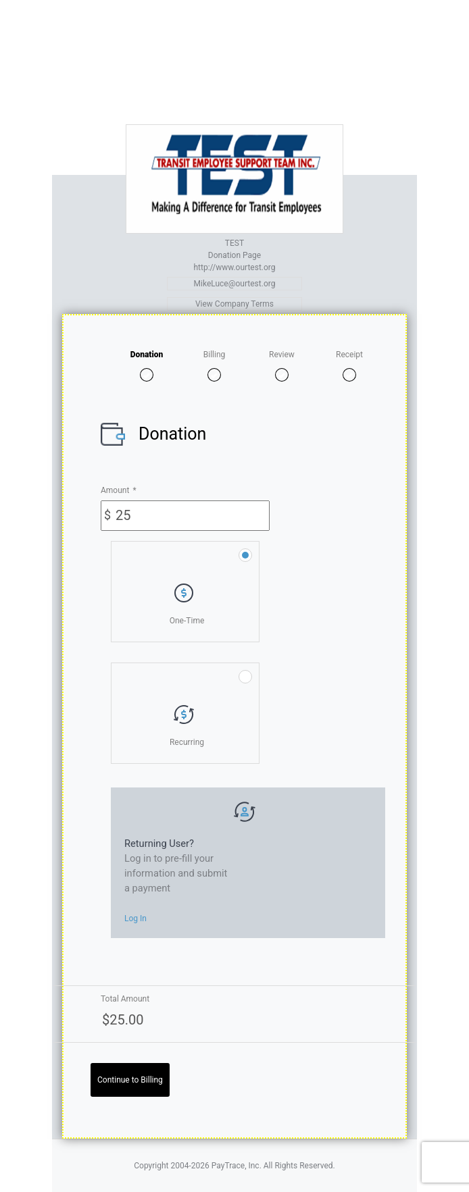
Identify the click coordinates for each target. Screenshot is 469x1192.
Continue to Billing (130, 1080)
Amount (119, 490)
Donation (147, 354)
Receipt (349, 354)
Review (282, 354)
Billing (214, 354)
